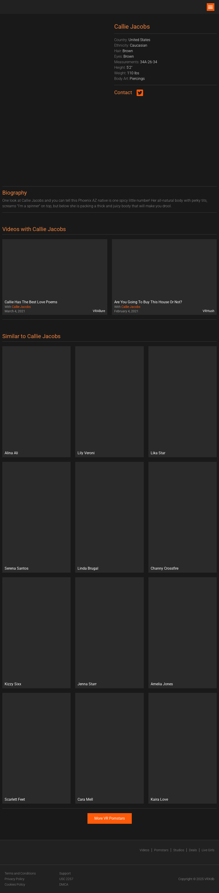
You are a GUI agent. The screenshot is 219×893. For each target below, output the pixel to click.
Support (65, 873)
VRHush (208, 311)
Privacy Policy (14, 879)
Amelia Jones (162, 684)
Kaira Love (159, 799)
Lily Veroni (86, 453)
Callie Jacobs (21, 307)
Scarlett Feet (15, 799)
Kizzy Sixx (13, 684)
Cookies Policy (15, 884)
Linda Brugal (88, 568)
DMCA (63, 884)
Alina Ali (11, 453)
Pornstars (161, 850)
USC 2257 (66, 879)
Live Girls (208, 850)
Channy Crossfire (164, 568)
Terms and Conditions (20, 873)
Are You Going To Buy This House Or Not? (148, 302)
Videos (144, 850)
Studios (178, 850)
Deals (193, 850)
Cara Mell (85, 799)
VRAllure (99, 311)
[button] (210, 7)
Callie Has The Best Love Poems (31, 302)
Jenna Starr (87, 684)
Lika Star (158, 453)
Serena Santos (16, 568)
